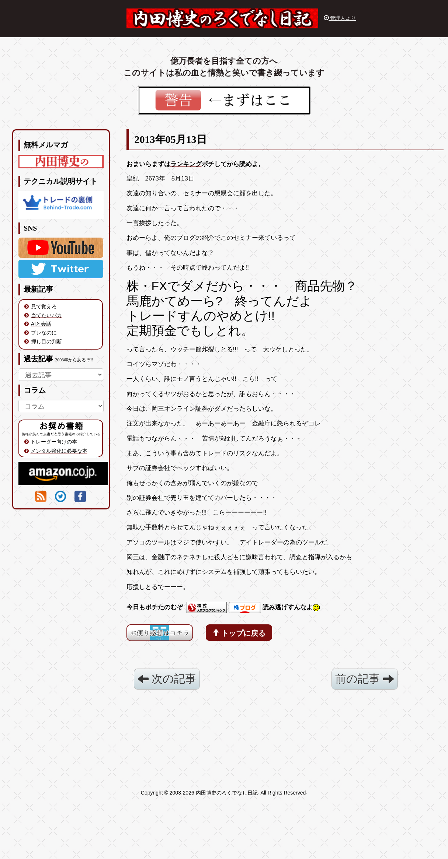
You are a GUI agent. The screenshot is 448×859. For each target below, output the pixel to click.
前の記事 (364, 679)
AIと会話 (41, 324)
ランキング (186, 164)
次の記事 (167, 679)
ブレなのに (44, 333)
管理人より (340, 18)
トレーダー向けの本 (54, 442)
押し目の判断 (46, 341)
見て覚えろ (44, 306)
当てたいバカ (46, 315)
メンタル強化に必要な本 (59, 451)
